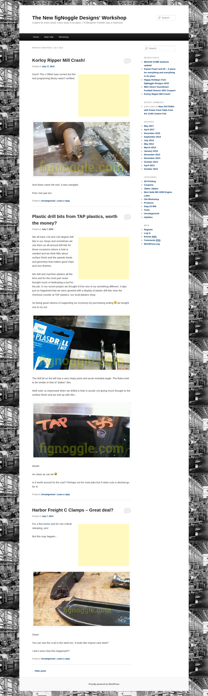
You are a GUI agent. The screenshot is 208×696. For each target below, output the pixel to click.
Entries (150, 236)
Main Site (48, 37)
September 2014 (152, 137)
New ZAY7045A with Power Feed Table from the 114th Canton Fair (159, 110)
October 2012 (151, 169)
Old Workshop (151, 199)
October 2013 (151, 162)
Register (148, 229)
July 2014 (149, 140)
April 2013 (149, 165)
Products (148, 203)
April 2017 (149, 129)
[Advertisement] (103, 95)
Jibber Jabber (151, 188)
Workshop (64, 37)
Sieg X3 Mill (150, 206)
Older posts (39, 671)
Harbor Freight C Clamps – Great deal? (72, 510)
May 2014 (149, 144)
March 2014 (150, 147)
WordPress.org (152, 244)
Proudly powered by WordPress (104, 684)
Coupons (148, 185)
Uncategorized (48, 201)
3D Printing (150, 181)
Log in (147, 233)
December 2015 (152, 133)
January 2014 (151, 151)
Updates (148, 217)
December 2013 (152, 154)
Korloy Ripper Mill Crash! (58, 60)
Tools (147, 210)
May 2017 (149, 126)
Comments (152, 240)
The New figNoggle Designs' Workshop (79, 17)
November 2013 (152, 158)
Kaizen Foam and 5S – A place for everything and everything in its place (159, 72)
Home (36, 37)
